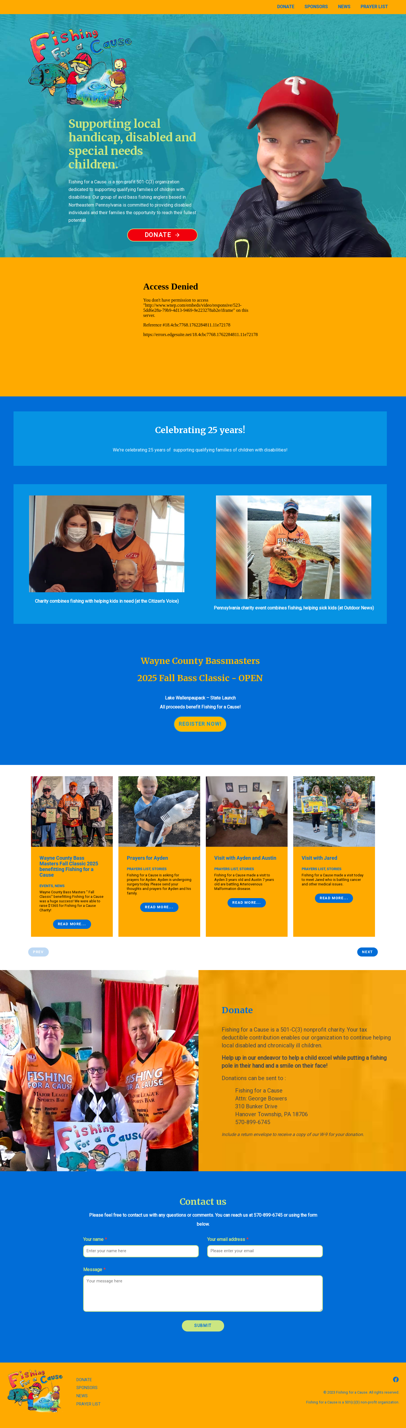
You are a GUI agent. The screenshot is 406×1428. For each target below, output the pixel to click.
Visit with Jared (319, 844)
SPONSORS (87, 1374)
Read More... (72, 910)
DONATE (84, 1366)
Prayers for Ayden (147, 844)
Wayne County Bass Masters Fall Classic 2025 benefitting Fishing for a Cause (68, 853)
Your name (95, 1226)
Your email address (227, 1226)
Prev (38, 938)
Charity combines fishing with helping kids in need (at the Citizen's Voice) (107, 587)
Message (94, 1256)
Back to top (203, 1418)
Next (367, 938)
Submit (203, 1312)
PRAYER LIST (88, 1390)
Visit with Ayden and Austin (245, 844)
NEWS (82, 1382)
